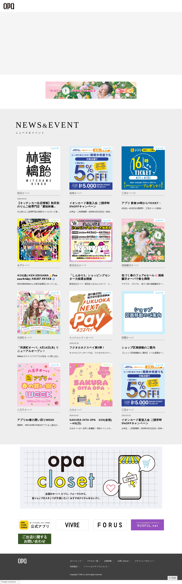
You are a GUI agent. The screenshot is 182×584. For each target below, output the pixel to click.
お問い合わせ (123, 561)
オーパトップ (75, 561)
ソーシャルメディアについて (95, 566)
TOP (173, 578)
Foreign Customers (8, 582)
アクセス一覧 (92, 561)
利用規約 (73, 566)
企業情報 (108, 561)
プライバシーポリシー (144, 561)
